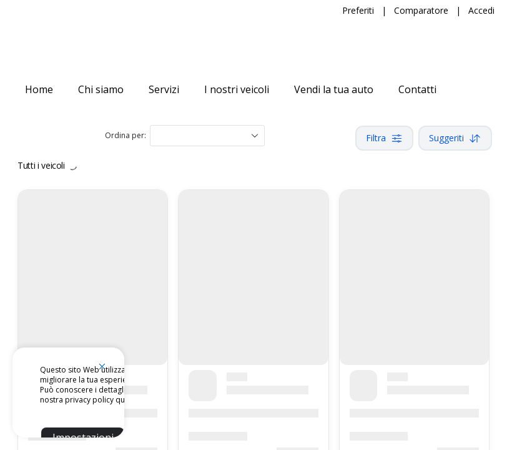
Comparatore (421, 10)
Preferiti (358, 10)
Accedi (481, 10)
